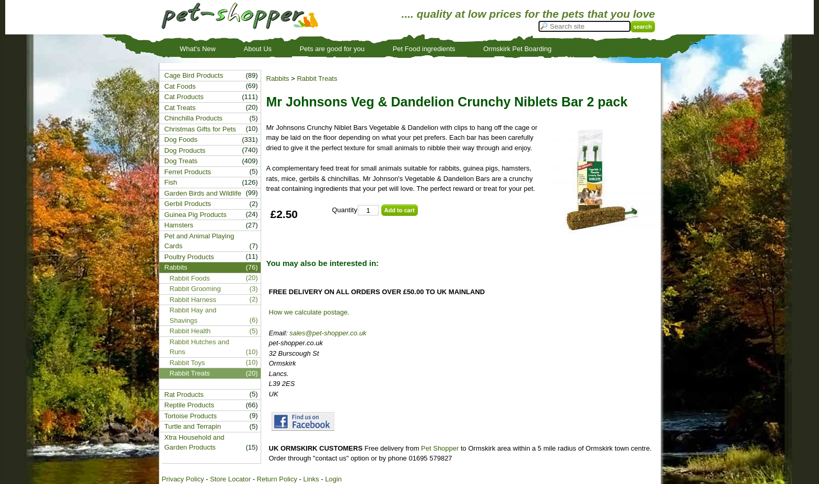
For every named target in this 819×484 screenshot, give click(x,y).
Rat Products (184, 394)
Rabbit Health (190, 331)
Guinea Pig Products (196, 215)
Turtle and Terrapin (193, 426)
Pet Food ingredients (424, 49)
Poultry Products (189, 257)
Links (311, 479)
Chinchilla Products (194, 118)
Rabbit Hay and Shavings (193, 315)
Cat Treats (180, 108)
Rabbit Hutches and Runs (199, 347)
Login (333, 479)
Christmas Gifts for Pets (200, 129)
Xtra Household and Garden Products (195, 442)
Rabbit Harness (193, 300)
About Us (258, 49)
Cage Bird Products (194, 75)
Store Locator (230, 479)
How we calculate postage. (309, 312)
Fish (171, 182)
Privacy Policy (183, 479)
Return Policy (277, 479)
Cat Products (184, 97)
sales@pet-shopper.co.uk (327, 333)
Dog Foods (181, 139)
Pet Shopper (440, 448)
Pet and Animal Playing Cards (200, 241)
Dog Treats (181, 161)
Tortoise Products (191, 416)
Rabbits (277, 78)
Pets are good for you (332, 49)
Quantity (344, 210)
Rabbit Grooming (195, 289)
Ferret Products (188, 172)
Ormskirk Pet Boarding (517, 49)
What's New (198, 49)
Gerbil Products (188, 204)
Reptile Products (189, 405)
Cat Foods (180, 86)
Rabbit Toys (187, 363)
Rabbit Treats (317, 78)
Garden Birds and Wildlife (203, 193)
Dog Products (185, 150)
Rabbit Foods (190, 278)
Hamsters (179, 225)
